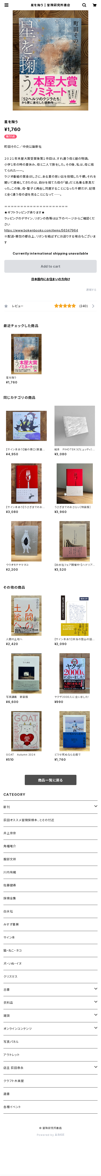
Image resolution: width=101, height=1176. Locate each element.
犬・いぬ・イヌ (12, 963)
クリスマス (10, 976)
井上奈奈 (9, 833)
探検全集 (9, 898)
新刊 (6, 807)
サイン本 (9, 937)
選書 (6, 1094)
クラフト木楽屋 (13, 1081)
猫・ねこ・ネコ (12, 950)
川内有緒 (9, 872)
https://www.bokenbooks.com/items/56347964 (41, 230)
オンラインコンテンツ (17, 1028)
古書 (6, 989)
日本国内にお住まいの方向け (50, 279)
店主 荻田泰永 (13, 1068)
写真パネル (11, 1041)
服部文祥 (9, 859)
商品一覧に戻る (50, 780)
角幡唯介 (9, 846)
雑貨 (6, 1015)
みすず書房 (11, 924)
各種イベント (12, 1107)
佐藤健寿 (9, 885)
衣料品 (8, 1002)
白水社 (8, 911)
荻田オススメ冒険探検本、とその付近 (28, 820)
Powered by (50, 1134)
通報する (91, 289)
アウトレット (11, 1055)
